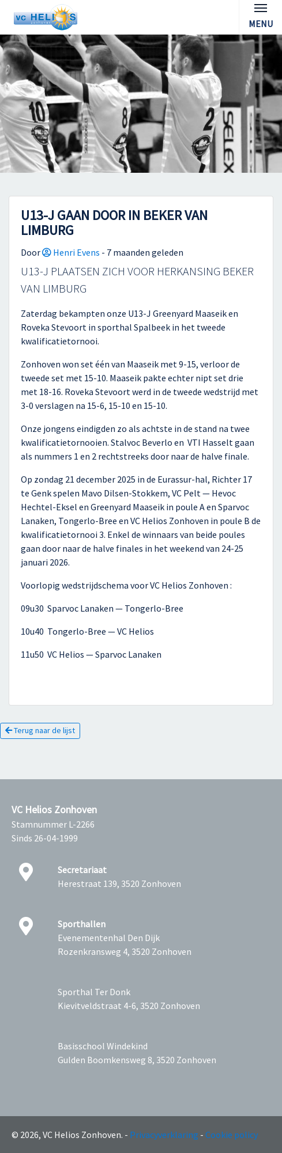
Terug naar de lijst (40, 730)
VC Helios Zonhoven (54, 809)
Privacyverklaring (164, 1134)
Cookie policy (231, 1134)
